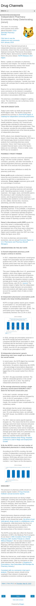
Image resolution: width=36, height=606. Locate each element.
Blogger (21, 604)
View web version (18, 600)
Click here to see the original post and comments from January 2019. (10, 40)
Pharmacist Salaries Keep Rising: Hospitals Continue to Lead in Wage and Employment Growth (17, 439)
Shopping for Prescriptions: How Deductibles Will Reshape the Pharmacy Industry (17, 564)
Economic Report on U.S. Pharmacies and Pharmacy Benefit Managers (17, 242)
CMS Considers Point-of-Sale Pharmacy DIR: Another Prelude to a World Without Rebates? (16, 539)
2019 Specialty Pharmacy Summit (8, 32)
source (25, 283)
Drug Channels (12, 5)
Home (17, 596)
